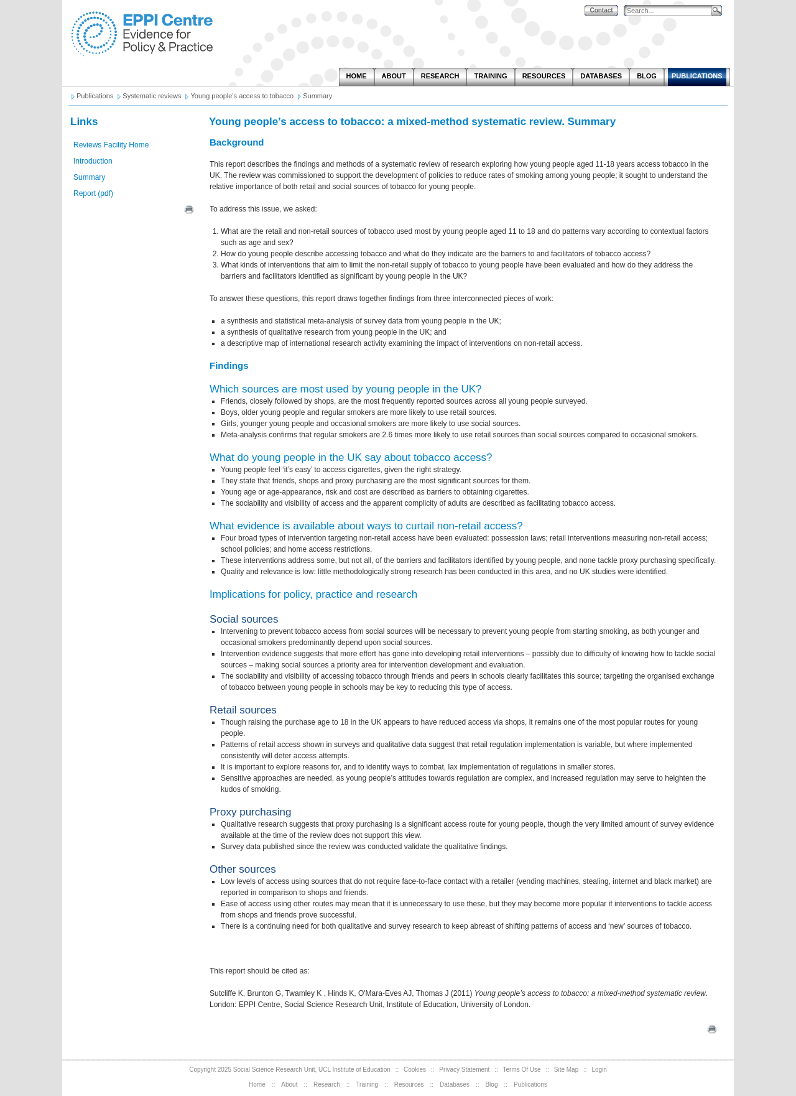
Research (326, 1084)
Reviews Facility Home (111, 145)
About (289, 1084)
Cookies (415, 1069)
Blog (491, 1084)
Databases (455, 1084)
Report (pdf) (93, 193)
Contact (601, 10)
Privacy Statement (464, 1069)
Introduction (93, 161)
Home (257, 1084)
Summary (89, 177)
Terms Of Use (522, 1069)
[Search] (670, 11)
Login (598, 1069)
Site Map (566, 1069)
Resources (409, 1084)
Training (367, 1084)
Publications (530, 1084)
